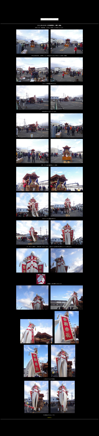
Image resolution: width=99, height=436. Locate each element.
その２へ (49, 417)
